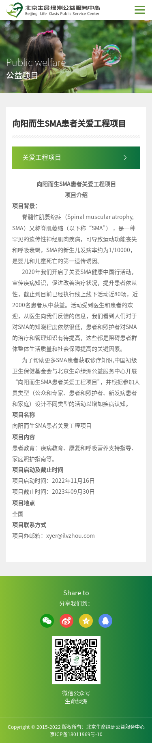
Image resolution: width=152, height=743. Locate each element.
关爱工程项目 (41, 157)
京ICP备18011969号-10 (76, 734)
